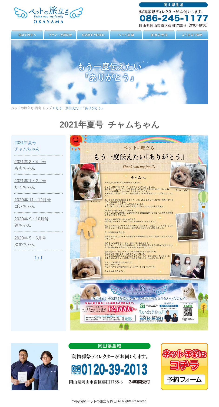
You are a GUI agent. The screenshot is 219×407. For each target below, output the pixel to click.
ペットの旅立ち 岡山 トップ (31, 108)
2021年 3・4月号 (38, 165)
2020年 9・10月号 (38, 222)
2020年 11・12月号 (38, 203)
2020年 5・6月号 (38, 241)
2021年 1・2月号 (38, 184)
